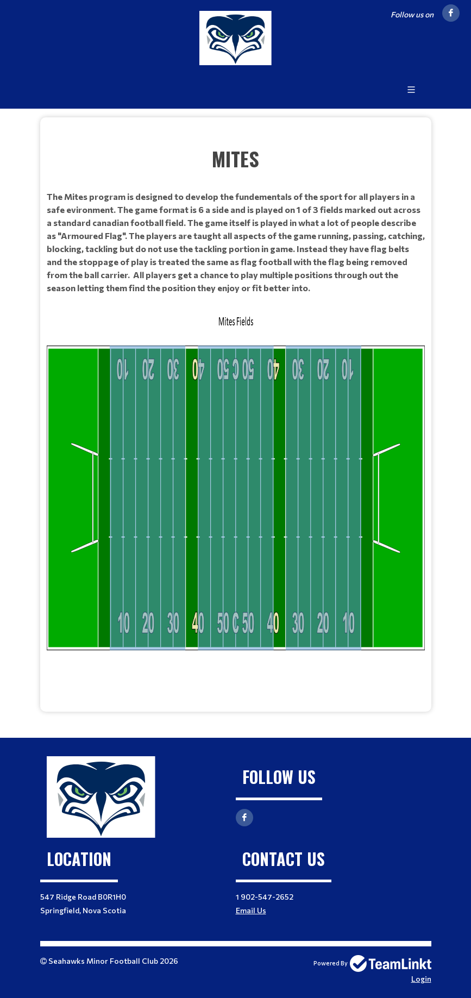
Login (421, 978)
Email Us (251, 910)
